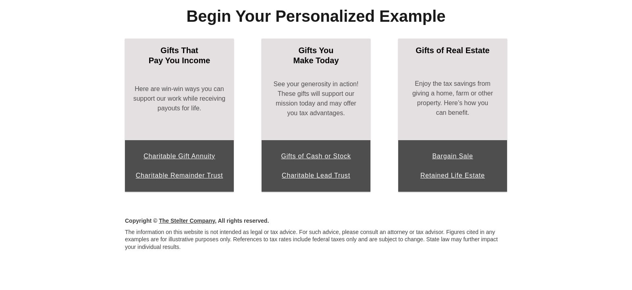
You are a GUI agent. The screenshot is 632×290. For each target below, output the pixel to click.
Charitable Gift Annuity (179, 156)
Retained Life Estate (452, 175)
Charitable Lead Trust (316, 175)
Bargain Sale (452, 156)
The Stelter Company (187, 221)
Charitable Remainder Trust (179, 175)
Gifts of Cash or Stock (316, 156)
